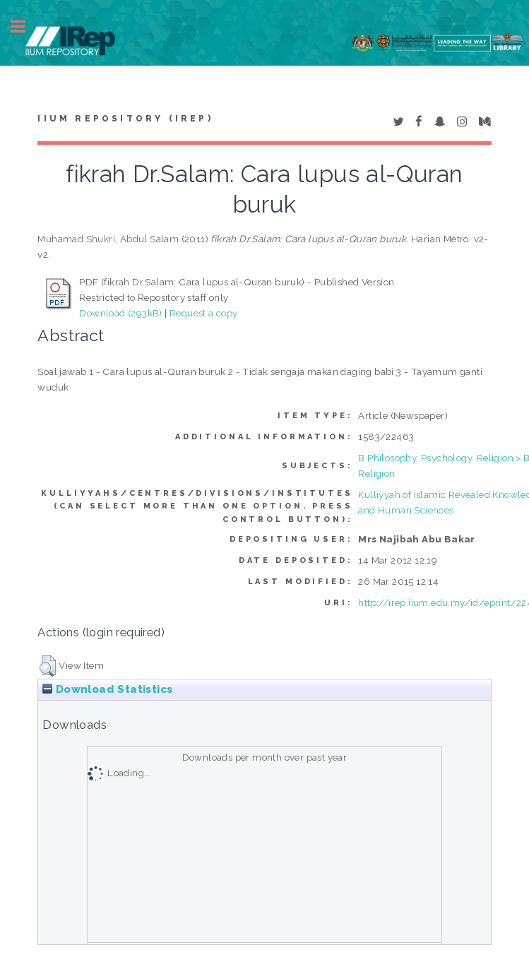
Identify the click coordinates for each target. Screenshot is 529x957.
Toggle (25, 26)
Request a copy (204, 313)
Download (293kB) (120, 313)
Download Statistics (107, 689)
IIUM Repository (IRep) (125, 119)
